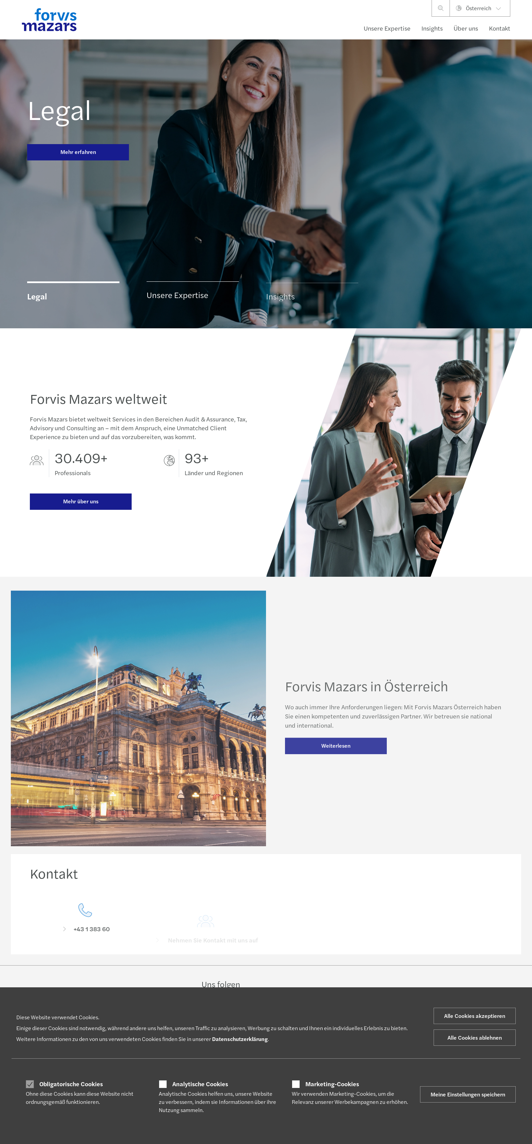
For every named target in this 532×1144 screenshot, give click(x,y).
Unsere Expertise (387, 28)
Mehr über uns (80, 501)
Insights (432, 28)
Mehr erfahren (78, 152)
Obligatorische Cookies (71, 1084)
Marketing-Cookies (332, 1084)
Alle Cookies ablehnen (475, 1037)
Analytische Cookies (200, 1084)
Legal (59, 108)
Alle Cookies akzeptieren (474, 1016)
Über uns (466, 28)
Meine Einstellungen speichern (468, 1094)
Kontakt (499, 28)
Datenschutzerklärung (240, 1039)
